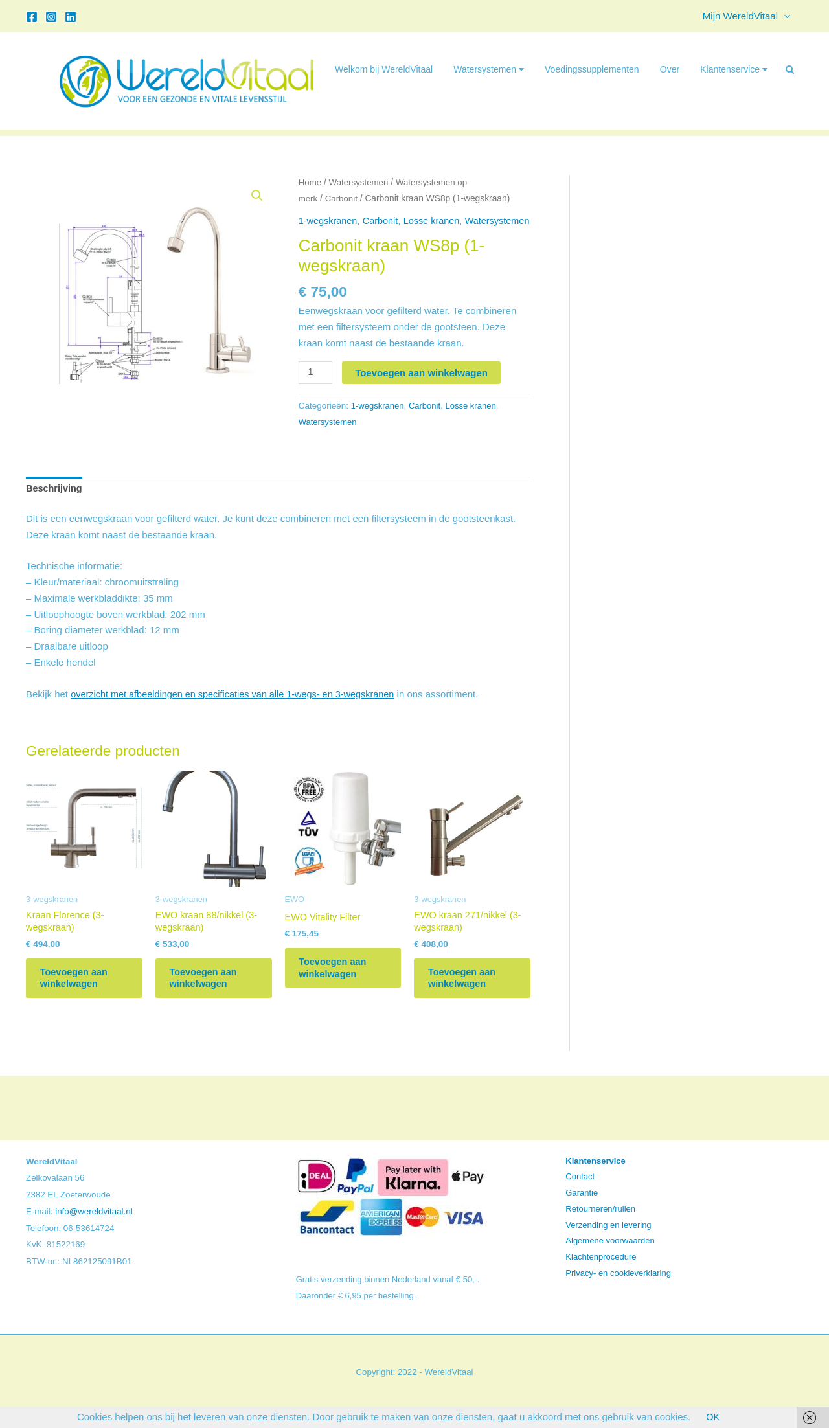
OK (713, 1416)
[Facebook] (32, 17)
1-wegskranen (329, 220)
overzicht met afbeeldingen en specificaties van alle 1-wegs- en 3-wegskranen (239, 704)
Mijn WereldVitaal (749, 16)
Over (669, 69)
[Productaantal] (316, 382)
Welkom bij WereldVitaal (384, 69)
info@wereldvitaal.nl (93, 1229)
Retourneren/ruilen (600, 1226)
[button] (787, 16)
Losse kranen (436, 220)
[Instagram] (51, 17)
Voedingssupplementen (592, 69)
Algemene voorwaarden (609, 1259)
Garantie (581, 1211)
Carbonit (342, 198)
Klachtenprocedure (600, 1275)
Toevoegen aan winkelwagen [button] (80, 993)
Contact (580, 1194)
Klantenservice (733, 69)
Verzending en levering (608, 1242)
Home (311, 182)
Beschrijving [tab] (55, 498)
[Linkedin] (70, 17)
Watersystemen (488, 69)
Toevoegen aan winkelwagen (422, 381)
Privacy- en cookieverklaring (618, 1290)
